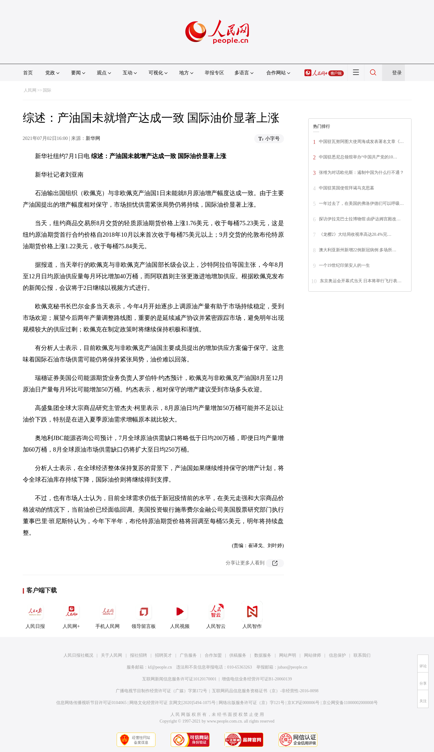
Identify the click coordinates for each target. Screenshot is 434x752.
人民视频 (179, 615)
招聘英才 (163, 655)
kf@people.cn (160, 667)
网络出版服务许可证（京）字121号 (252, 702)
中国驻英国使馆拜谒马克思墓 (346, 188)
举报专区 (214, 72)
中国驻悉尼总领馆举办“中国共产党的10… (358, 157)
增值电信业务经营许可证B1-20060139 (257, 679)
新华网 (93, 138)
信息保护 (337, 655)
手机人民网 (107, 615)
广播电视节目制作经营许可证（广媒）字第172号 (161, 691)
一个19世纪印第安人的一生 (344, 265)
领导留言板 (144, 615)
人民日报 (35, 615)
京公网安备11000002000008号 (350, 702)
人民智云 (216, 615)
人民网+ (71, 615)
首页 (28, 72)
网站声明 (287, 655)
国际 (47, 90)
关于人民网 (111, 655)
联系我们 (362, 655)
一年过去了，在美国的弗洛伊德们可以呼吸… (361, 203)
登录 (397, 72)
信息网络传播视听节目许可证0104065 (91, 702)
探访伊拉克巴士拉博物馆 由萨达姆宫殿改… (360, 219)
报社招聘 (138, 655)
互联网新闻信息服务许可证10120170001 (179, 679)
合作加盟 (213, 655)
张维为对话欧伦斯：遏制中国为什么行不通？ (361, 172)
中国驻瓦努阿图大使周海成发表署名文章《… (361, 141)
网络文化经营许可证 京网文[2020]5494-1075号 (172, 702)
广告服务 (188, 655)
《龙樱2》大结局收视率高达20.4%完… (355, 234)
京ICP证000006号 (303, 702)
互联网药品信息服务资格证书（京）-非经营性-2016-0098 (265, 691)
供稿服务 (237, 655)
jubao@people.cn (292, 667)
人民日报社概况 (78, 655)
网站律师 (312, 655)
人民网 (30, 90)
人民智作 (252, 615)
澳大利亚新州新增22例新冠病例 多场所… (358, 250)
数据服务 (262, 655)
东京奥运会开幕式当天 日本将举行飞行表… (361, 281)
